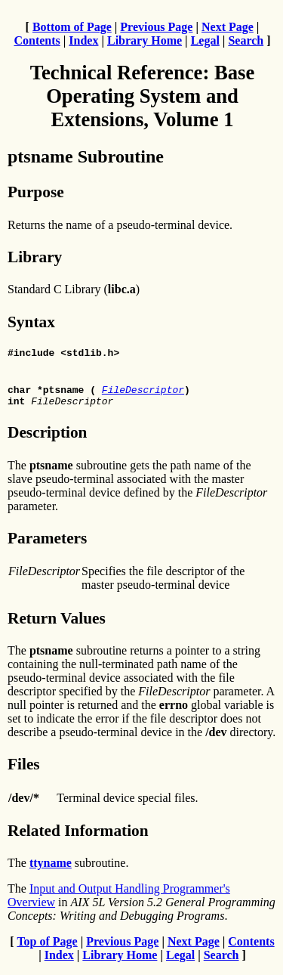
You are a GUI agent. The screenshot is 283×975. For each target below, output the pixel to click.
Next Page (227, 26)
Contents (37, 40)
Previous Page (156, 26)
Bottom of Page (72, 26)
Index (83, 40)
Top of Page (47, 948)
